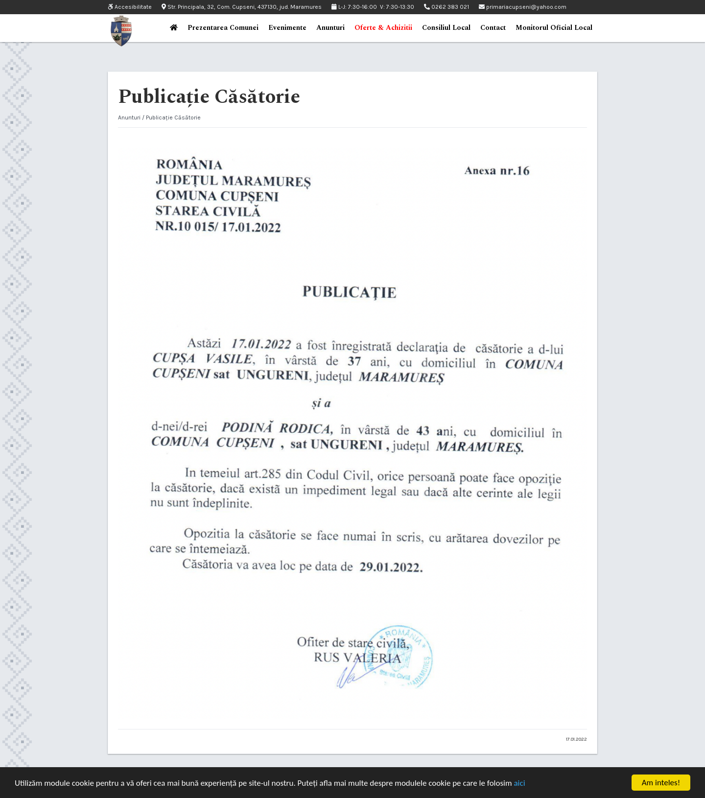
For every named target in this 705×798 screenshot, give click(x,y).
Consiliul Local (446, 28)
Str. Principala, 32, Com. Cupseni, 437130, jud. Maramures (242, 6)
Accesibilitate (130, 7)
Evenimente (287, 28)
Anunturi (330, 28)
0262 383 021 (446, 6)
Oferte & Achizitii (383, 28)
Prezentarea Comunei (223, 28)
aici (519, 783)
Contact (493, 28)
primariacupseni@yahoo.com (522, 6)
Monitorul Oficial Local (554, 28)
